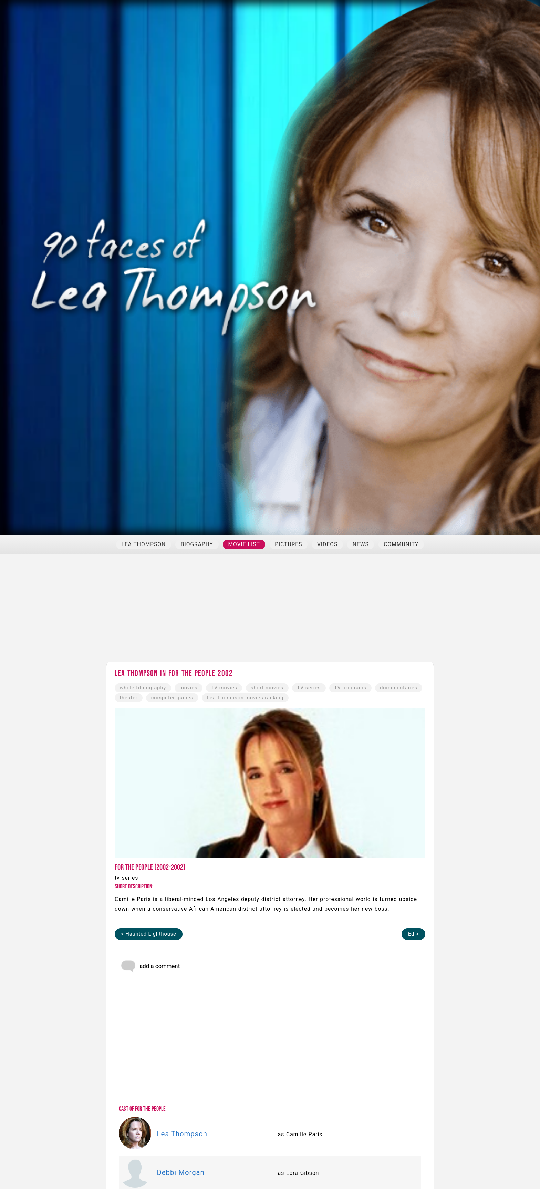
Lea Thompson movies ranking (245, 698)
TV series (309, 688)
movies (188, 688)
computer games (172, 698)
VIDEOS (327, 544)
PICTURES (288, 544)
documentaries (398, 688)
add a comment (150, 966)
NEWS (361, 544)
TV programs (350, 688)
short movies (267, 688)
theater (128, 698)
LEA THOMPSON (144, 544)
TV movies (224, 688)
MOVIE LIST (244, 544)
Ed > (413, 934)
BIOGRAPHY (197, 544)
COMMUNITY (401, 544)
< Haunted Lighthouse (148, 934)
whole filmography (143, 688)
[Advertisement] (270, 611)
